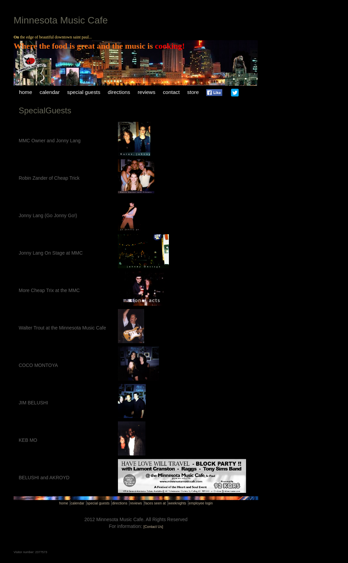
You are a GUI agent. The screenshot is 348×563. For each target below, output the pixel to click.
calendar (50, 92)
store (193, 92)
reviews (146, 92)
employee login (201, 503)
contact (171, 92)
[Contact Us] (153, 527)
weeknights (177, 503)
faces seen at (155, 503)
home (25, 92)
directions (119, 92)
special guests (84, 92)
